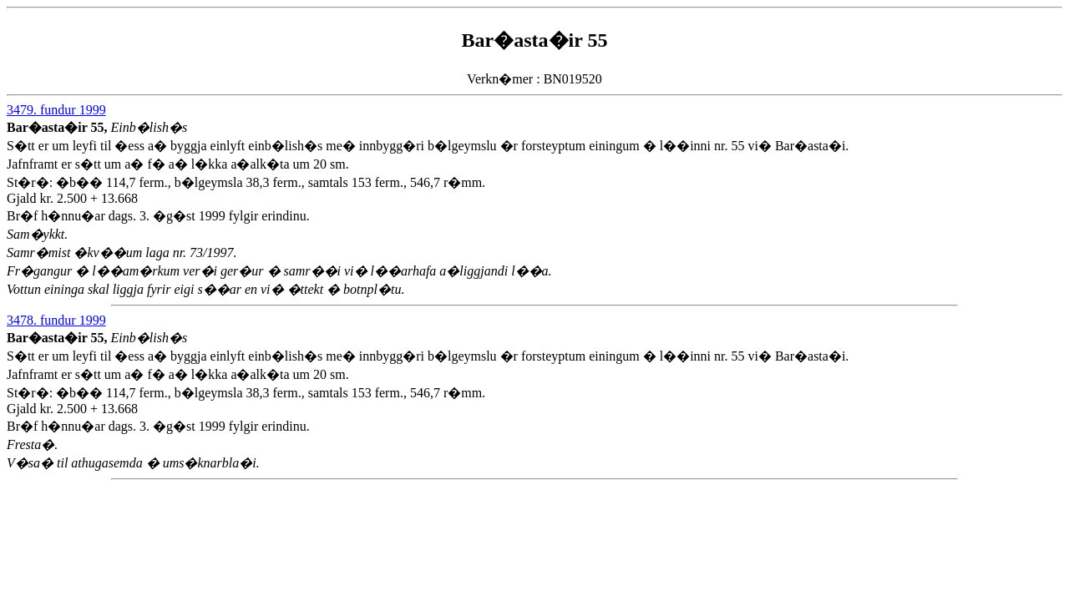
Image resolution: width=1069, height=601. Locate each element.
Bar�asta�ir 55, (59, 127)
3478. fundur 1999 (56, 320)
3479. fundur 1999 (56, 110)
